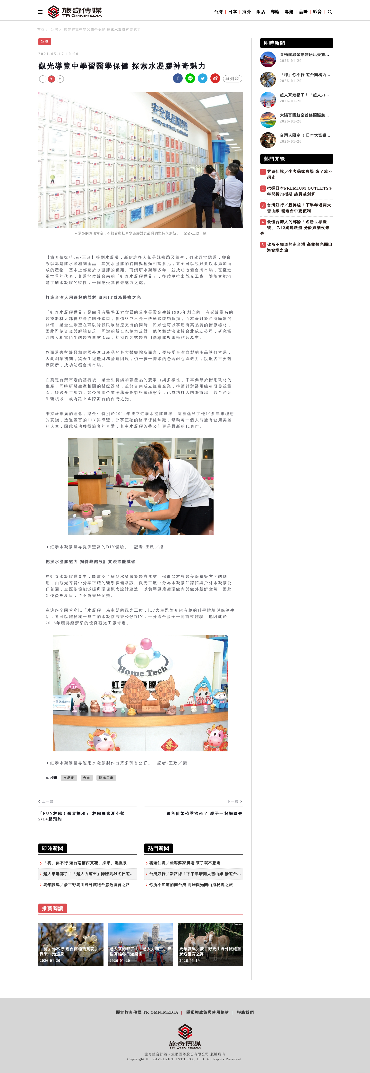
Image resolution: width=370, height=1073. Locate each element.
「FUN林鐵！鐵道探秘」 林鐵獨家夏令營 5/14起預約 (81, 816)
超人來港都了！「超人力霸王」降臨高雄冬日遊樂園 (90, 874)
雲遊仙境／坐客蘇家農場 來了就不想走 (185, 863)
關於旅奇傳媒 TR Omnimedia (147, 1012)
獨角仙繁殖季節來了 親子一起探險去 (204, 813)
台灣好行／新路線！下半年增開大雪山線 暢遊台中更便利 (201, 874)
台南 (86, 778)
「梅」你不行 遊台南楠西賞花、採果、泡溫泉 (85, 863)
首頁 (41, 29)
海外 (246, 12)
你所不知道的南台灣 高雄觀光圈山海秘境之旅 (191, 885)
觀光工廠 (106, 778)
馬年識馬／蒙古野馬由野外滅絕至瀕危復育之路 (86, 885)
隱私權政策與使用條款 (207, 1012)
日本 (232, 12)
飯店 (260, 12)
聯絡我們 (245, 1012)
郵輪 (275, 12)
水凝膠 (69, 778)
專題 (289, 12)
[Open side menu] (39, 11)
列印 (233, 79)
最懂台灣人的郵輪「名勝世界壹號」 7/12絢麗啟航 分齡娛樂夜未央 (295, 228)
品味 (303, 12)
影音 (317, 12)
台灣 (218, 12)
